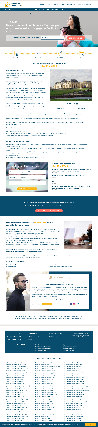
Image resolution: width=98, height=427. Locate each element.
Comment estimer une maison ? (18, 177)
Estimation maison (52, 265)
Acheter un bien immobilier (14, 339)
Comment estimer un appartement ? (20, 172)
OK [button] (90, 424)
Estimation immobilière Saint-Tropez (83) (74, 394)
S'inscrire (47, 304)
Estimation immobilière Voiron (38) (72, 420)
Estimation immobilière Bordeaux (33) (15, 383)
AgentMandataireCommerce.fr (43, 348)
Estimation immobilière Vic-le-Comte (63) (74, 411)
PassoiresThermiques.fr (69, 348)
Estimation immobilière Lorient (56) (43, 385)
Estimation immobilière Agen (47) (14, 362)
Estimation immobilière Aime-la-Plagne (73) (16, 366)
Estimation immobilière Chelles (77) (14, 398)
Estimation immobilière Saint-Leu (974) (73, 388)
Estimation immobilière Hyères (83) (14, 420)
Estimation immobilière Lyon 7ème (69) (44, 390)
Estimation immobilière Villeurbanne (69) (74, 416)
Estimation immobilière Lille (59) (43, 381)
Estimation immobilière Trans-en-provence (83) (75, 401)
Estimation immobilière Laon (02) (43, 364)
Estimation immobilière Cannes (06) (14, 392)
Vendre (49, 4)
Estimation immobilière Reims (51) (72, 366)
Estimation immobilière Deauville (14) (15, 405)
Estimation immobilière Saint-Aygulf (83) (74, 375)
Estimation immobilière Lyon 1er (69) (44, 386)
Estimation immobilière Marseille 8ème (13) (45, 392)
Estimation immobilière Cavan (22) (14, 394)
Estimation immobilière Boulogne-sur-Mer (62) (17, 388)
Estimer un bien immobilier (14, 333)
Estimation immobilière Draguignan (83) (15, 411)
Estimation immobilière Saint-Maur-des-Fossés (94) (76, 390)
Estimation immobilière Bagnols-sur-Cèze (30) (17, 372)
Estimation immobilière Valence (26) (73, 405)
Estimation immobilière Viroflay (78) (72, 418)
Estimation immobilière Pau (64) (43, 416)
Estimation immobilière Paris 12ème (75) (45, 413)
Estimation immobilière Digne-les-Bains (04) (16, 407)
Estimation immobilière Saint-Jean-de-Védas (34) (76, 386)
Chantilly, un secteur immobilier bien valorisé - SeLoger (69, 175)
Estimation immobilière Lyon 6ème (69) (44, 388)
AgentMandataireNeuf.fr (41, 350)
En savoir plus (9, 32)
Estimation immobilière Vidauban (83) (73, 413)
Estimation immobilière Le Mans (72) (44, 368)
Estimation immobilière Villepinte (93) (73, 414)
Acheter (56, 4)
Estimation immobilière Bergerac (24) (15, 375)
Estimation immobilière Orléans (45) (44, 405)
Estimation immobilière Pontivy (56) (43, 420)
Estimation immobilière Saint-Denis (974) (74, 381)
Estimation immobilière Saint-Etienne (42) (74, 383)
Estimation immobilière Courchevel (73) (15, 403)
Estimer (42, 4)
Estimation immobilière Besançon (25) (15, 377)
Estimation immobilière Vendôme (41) (73, 409)
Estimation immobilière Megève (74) (44, 396)
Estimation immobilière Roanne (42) (73, 370)
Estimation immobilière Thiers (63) (72, 399)
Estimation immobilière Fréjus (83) (14, 413)
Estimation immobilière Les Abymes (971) (45, 370)
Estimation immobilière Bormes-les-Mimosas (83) (18, 385)
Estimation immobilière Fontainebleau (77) (16, 414)
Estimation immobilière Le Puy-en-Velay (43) (45, 375)
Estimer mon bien (76, 38)
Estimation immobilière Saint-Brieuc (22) (74, 377)
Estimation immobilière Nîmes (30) (43, 401)
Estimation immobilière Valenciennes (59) (74, 407)
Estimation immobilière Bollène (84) (14, 381)
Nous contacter (71, 4)
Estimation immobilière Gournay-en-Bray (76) (17, 416)
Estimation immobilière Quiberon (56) (73, 364)
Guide (62, 4)
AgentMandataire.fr (40, 345)
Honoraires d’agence (33, 336)
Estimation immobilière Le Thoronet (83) (45, 377)
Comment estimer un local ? (17, 183)
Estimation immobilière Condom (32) (15, 401)
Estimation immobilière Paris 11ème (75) (45, 411)
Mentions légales (53, 336)
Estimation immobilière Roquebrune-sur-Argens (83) (77, 373)
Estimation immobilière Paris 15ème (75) (45, 414)
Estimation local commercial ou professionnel (60, 266)
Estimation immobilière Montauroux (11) (45, 398)
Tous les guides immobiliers (27, 188)
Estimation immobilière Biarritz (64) (14, 379)
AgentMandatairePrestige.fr (42, 346)
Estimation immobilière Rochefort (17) (73, 372)
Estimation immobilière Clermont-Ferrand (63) (17, 399)
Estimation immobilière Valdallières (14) (73, 403)
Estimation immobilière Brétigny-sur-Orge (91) (17, 390)
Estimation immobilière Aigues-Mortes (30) (16, 364)
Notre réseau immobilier (84, 4)
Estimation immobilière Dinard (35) (14, 409)
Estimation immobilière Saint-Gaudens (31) (74, 385)
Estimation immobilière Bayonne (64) (15, 373)
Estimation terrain (11, 266)
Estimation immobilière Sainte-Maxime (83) (74, 379)
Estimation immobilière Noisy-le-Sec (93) (45, 403)
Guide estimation (32, 333)
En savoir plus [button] (76, 424)
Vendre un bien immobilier (14, 336)
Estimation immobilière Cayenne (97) (15, 396)
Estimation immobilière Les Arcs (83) (44, 373)
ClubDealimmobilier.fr (68, 350)
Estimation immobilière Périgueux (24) (44, 418)
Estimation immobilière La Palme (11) (44, 362)
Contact (30, 339)
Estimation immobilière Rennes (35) (72, 368)
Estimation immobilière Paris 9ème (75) (44, 407)
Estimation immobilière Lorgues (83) (44, 383)
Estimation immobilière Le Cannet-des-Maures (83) (47, 366)
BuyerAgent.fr (66, 345)
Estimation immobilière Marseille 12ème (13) (46, 394)
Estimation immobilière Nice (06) (43, 399)
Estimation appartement (12, 265)
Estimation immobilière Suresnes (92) (73, 396)
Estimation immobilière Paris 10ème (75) (45, 409)
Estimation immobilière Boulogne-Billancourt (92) (18, 386)
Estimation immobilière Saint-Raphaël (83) (74, 392)
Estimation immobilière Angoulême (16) (15, 370)
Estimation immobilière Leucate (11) (44, 379)
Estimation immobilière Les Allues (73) (44, 372)
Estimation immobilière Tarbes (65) (72, 398)
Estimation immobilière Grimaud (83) (15, 418)
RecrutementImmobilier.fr (70, 346)
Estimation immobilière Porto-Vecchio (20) (74, 362)
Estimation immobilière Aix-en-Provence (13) (17, 368)
